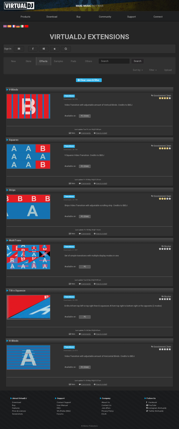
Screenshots (17, 414)
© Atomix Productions (89, 426)
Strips (12, 190)
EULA (104, 414)
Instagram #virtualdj (156, 408)
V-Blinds (13, 89)
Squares (13, 140)
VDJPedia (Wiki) (64, 411)
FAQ (58, 408)
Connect (158, 16)
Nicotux (167, 246)
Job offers (106, 408)
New (13, 61)
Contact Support (64, 402)
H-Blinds (13, 340)
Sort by (138, 70)
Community (105, 16)
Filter (153, 70)
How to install (101, 133)
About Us (106, 402)
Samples (58, 61)
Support (131, 16)
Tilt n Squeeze (17, 290)
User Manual (62, 405)
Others (88, 61)
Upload (168, 70)
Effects (43, 61)
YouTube (151, 405)
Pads (73, 61)
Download (52, 16)
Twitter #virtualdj (154, 411)
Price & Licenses (19, 411)
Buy (79, 16)
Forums (60, 414)
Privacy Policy (108, 411)
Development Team (162, 95)
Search (137, 61)
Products (25, 16)
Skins (28, 61)
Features (16, 408)
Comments (86, 133)
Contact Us (106, 405)
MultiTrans (15, 240)
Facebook (151, 402)
